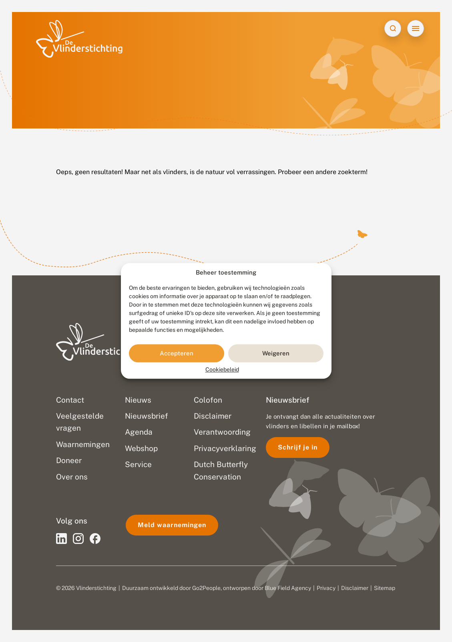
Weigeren (275, 353)
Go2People (206, 588)
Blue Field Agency (288, 588)
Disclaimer (354, 588)
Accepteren (176, 353)
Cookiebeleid (222, 370)
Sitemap (384, 588)
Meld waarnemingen (172, 525)
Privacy (326, 588)
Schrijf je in (297, 447)
